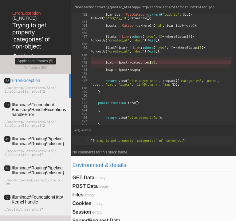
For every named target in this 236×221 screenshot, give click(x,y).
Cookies (81, 203)
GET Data (83, 177)
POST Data (85, 186)
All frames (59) (35, 68)
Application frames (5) (35, 61)
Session (81, 212)
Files (77, 194)
